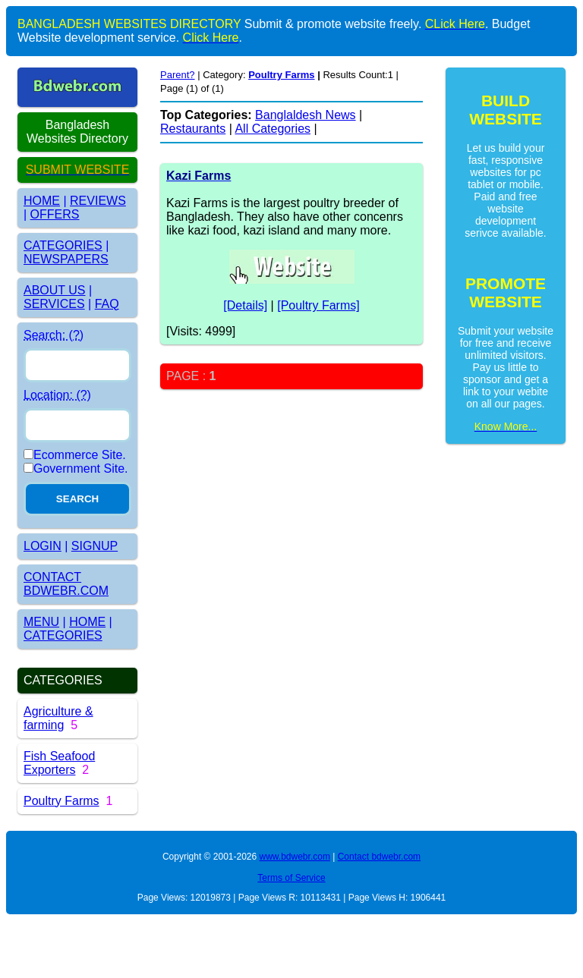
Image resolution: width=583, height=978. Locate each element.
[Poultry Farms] (318, 305)
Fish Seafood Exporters (59, 763)
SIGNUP (94, 545)
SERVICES (54, 303)
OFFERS (55, 214)
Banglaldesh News (305, 114)
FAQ (107, 303)
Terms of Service (291, 878)
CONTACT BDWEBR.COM (66, 584)
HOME (42, 200)
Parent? (177, 74)
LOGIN (42, 545)
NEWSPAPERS (66, 259)
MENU (41, 621)
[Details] (245, 305)
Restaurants (192, 128)
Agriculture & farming (58, 718)
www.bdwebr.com (295, 856)
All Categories (272, 128)
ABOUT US (55, 290)
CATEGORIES (63, 245)
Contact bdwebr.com (379, 856)
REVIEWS (98, 200)
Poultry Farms (61, 800)
